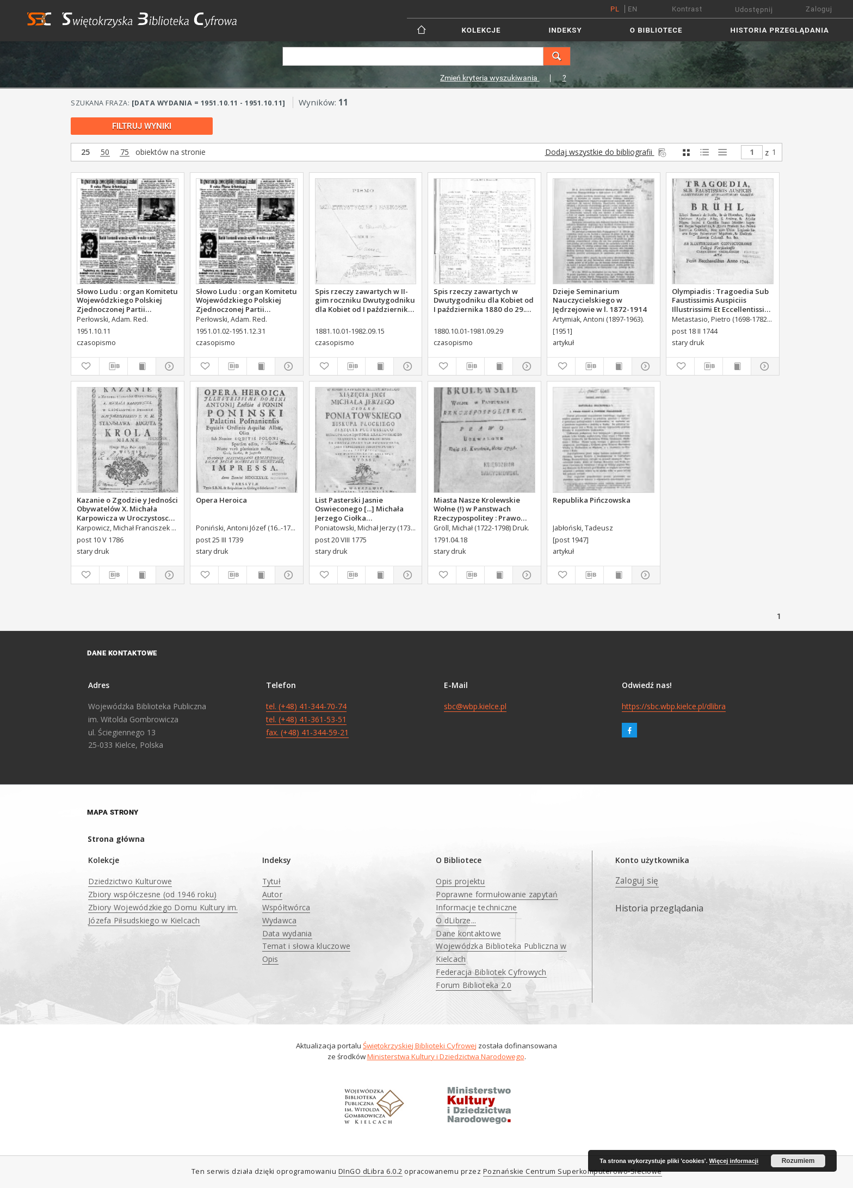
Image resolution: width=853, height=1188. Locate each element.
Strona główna (116, 839)
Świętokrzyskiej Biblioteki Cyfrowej (420, 1046)
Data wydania (287, 933)
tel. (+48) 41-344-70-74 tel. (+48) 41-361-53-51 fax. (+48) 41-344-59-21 (307, 719)
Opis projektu (460, 881)
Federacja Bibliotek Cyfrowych (491, 972)
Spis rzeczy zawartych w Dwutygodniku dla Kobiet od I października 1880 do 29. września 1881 (484, 300)
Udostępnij (754, 9)
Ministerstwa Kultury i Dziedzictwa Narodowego (445, 1056)
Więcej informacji (733, 1161)
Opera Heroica (221, 500)
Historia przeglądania (780, 30)
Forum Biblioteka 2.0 (473, 985)
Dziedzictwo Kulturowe (130, 881)
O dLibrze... (456, 920)
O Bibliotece (656, 30)
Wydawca (279, 920)
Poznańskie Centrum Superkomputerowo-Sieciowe (572, 1171)
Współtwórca (286, 907)
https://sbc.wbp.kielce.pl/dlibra (674, 706)
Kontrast (687, 9)
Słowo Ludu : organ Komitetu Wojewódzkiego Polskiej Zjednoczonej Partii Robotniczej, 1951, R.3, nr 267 (127, 300)
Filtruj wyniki (141, 126)
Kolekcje (481, 30)
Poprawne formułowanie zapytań (497, 894)
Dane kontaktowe (468, 933)
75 (124, 152)
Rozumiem (798, 1161)
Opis (270, 959)
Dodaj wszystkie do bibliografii (606, 152)
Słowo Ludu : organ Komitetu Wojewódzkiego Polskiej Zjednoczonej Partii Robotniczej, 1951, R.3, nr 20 (246, 300)
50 (105, 152)
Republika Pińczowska (592, 500)
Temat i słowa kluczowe (306, 946)
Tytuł (271, 881)
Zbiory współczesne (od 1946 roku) (152, 894)
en (633, 9)
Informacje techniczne (476, 907)
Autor (272, 894)
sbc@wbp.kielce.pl (475, 706)
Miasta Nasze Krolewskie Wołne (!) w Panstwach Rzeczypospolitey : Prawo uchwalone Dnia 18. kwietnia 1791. (484, 508)
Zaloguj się (637, 880)
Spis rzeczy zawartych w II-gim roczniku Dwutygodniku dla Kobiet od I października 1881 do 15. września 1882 (365, 300)
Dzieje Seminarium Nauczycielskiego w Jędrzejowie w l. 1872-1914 (600, 300)
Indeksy (565, 30)
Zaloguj (819, 9)
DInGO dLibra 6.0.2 (370, 1171)
